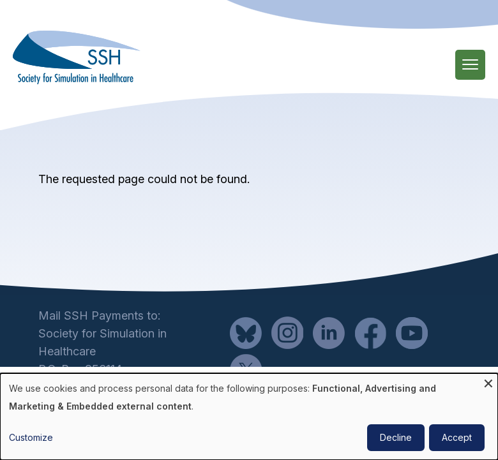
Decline (396, 437)
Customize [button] (31, 437)
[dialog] (249, 416)
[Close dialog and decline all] (488, 381)
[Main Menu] (470, 65)
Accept (457, 437)
